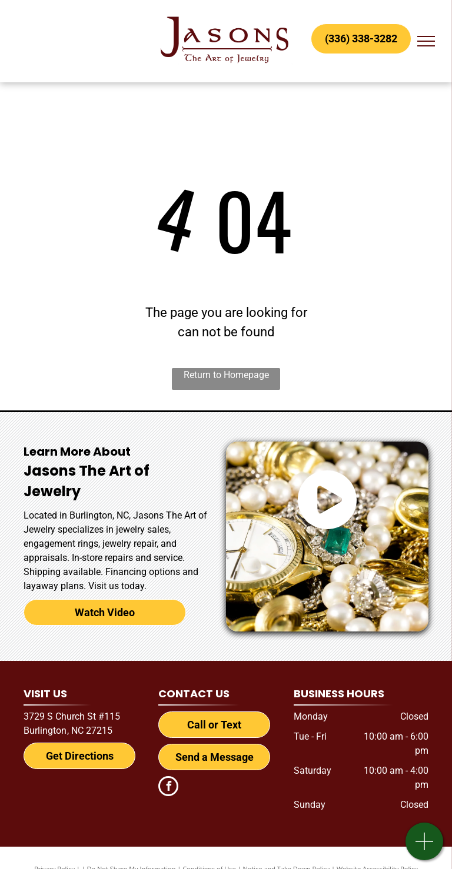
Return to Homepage (226, 374)
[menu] (426, 41)
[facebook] (168, 787)
